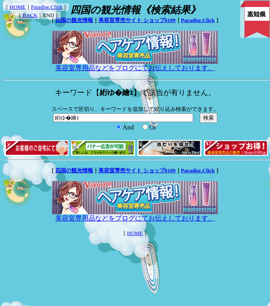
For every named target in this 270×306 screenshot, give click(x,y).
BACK (29, 15)
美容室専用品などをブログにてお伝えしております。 (135, 64)
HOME (17, 7)
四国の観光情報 (74, 20)
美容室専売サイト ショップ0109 (136, 20)
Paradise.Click (46, 7)
